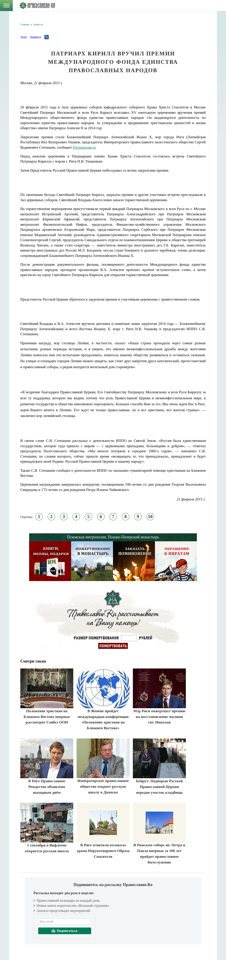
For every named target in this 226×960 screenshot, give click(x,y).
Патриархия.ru (84, 147)
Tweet (23, 36)
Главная (24, 24)
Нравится (35, 36)
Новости (38, 24)
